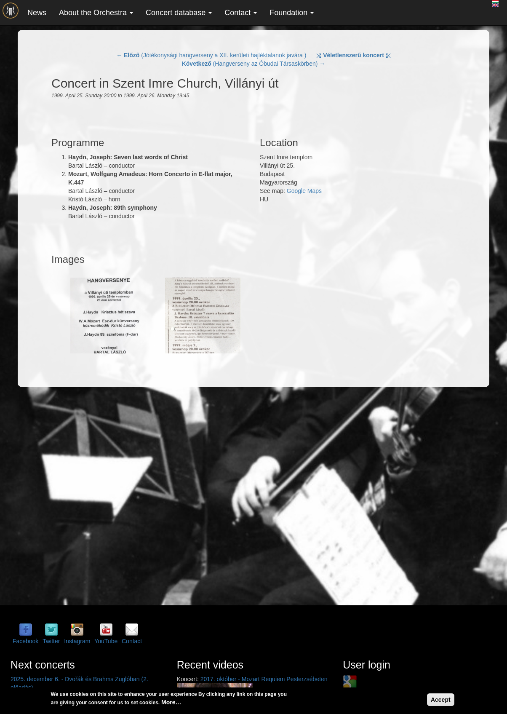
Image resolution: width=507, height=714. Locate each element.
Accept (441, 699)
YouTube (105, 641)
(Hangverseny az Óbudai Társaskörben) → (254, 63)
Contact (240, 12)
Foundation (292, 12)
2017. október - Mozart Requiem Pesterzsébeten (264, 679)
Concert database (179, 12)
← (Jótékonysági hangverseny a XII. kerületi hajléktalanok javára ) (211, 55)
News (36, 12)
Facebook (25, 641)
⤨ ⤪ (353, 55)
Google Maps (304, 190)
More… (171, 702)
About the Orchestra (96, 12)
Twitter (51, 641)
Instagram (77, 641)
